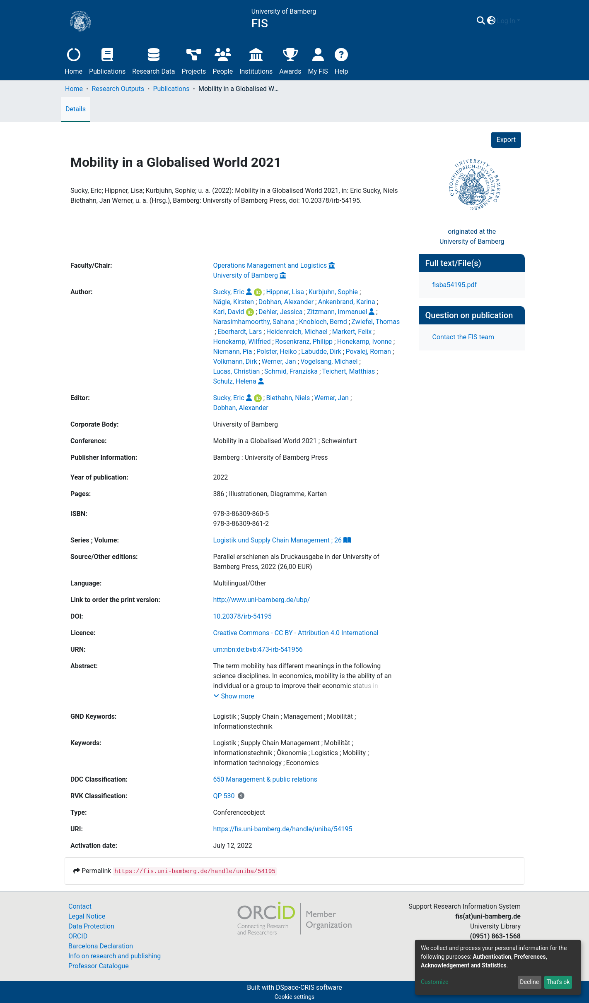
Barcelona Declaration (100, 946)
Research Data (153, 60)
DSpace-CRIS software (309, 987)
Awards (290, 60)
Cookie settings (295, 996)
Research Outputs (118, 89)
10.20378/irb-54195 (242, 616)
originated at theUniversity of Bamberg (472, 236)
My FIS (318, 60)
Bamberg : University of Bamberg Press (270, 457)
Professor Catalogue (98, 966)
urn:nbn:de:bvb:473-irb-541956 (257, 649)
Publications (107, 60)
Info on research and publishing (114, 956)
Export (506, 140)
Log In (506, 21)
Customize (434, 982)
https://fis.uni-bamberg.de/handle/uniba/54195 (282, 829)
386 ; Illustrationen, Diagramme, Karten (270, 494)
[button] (491, 21)
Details (75, 109)
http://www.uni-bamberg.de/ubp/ (261, 600)
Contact (80, 906)
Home (73, 60)
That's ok (558, 982)
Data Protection (91, 926)
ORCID (77, 936)
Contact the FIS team (463, 337)
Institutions (256, 60)
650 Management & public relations (265, 779)
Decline (529, 982)
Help (341, 60)
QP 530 (223, 796)
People (222, 60)
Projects (194, 60)
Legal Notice (86, 916)
